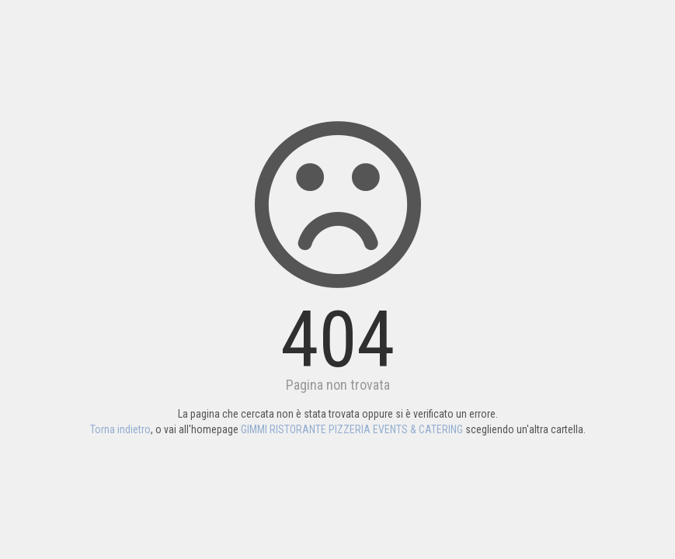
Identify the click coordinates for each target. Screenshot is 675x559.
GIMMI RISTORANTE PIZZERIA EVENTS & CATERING (352, 429)
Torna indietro (120, 429)
